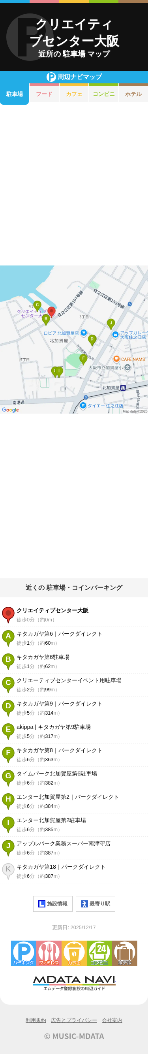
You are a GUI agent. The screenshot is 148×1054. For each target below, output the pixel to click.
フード (44, 94)
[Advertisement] (74, 185)
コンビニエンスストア (99, 953)
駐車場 (14, 94)
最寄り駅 (95, 903)
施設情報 (52, 903)
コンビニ (104, 94)
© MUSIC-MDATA (74, 1035)
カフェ (74, 94)
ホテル (124, 953)
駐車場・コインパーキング (23, 953)
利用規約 (36, 1020)
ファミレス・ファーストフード (49, 953)
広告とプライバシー (74, 1020)
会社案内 (112, 1020)
